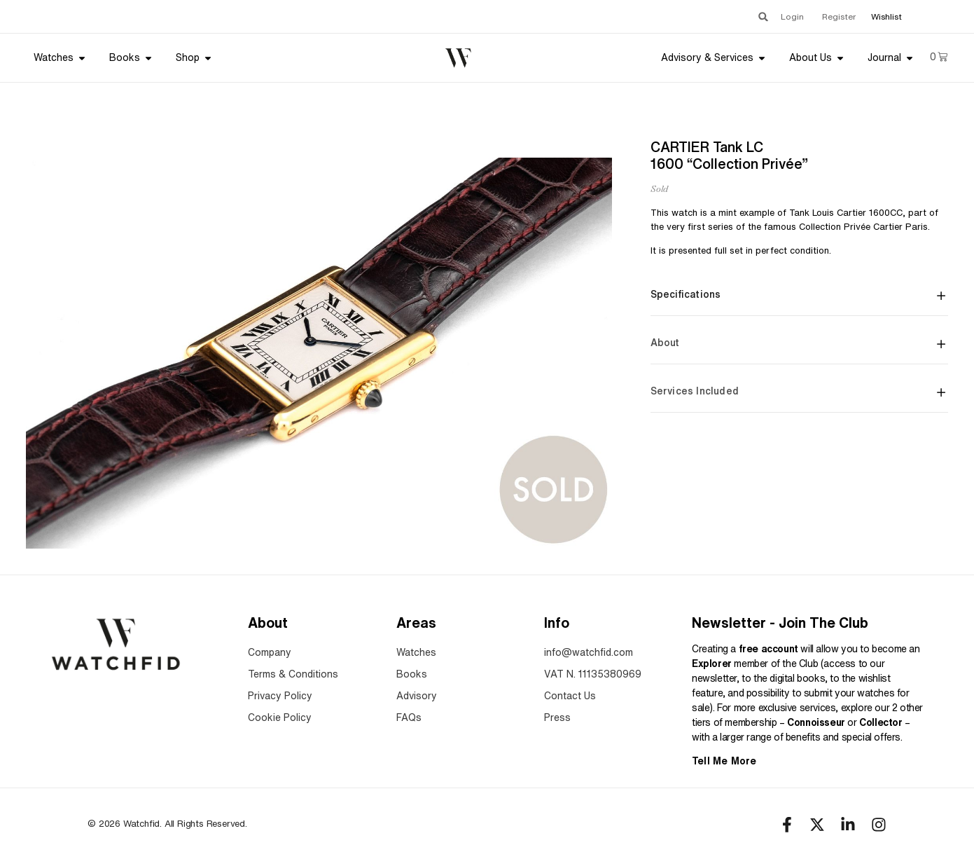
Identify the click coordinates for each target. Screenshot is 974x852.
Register (839, 16)
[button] (763, 16)
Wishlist (886, 16)
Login (792, 16)
